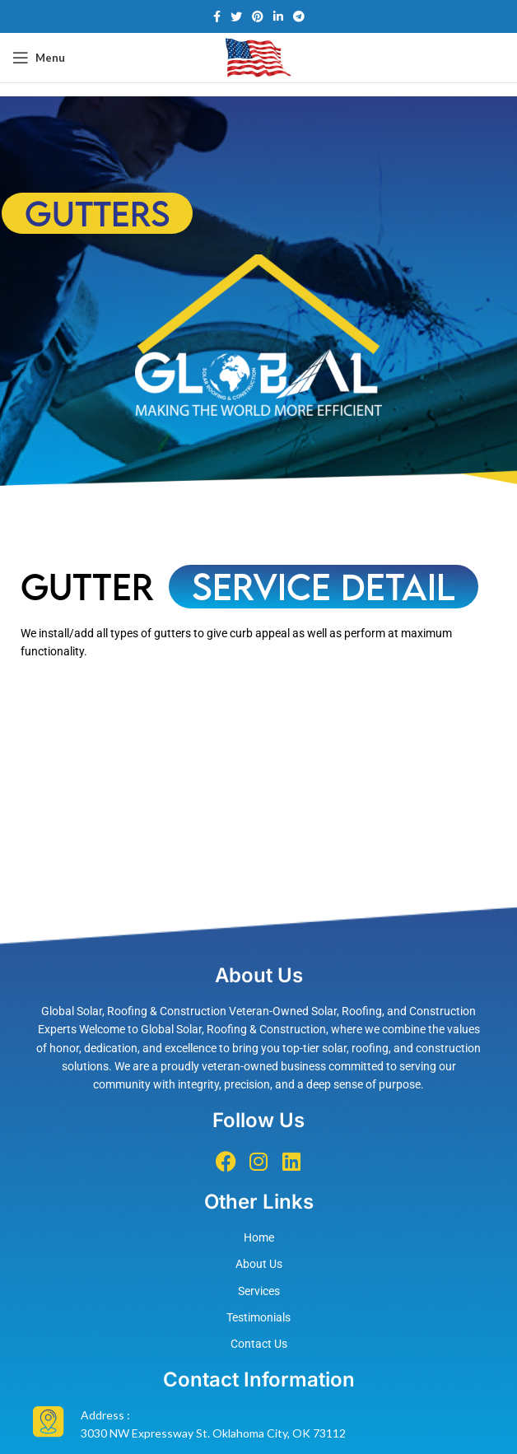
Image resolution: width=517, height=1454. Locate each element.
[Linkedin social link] (278, 16)
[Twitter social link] (236, 16)
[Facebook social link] (217, 16)
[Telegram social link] (299, 16)
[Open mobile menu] (38, 57)
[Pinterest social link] (257, 16)
